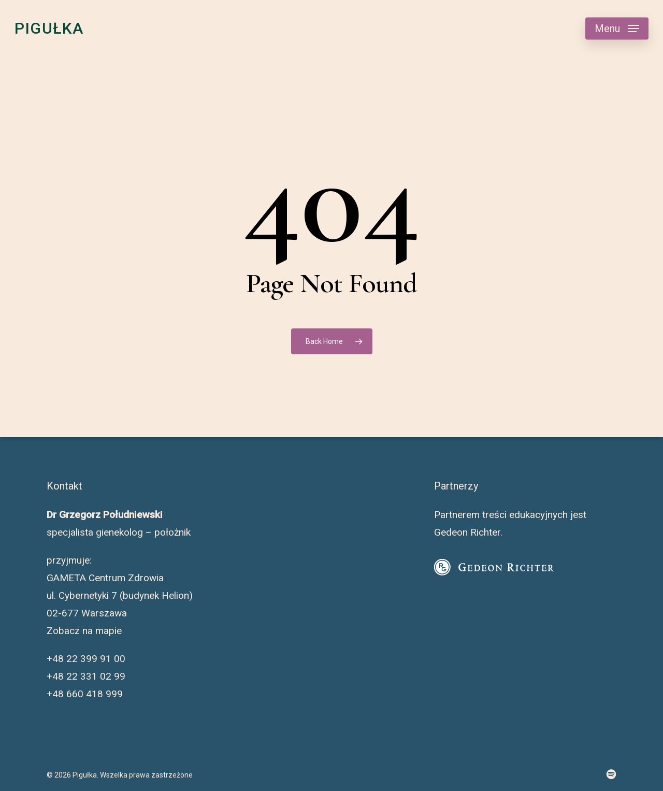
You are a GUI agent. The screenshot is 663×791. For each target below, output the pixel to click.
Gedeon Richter (467, 532)
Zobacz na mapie (84, 631)
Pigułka (49, 28)
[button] (616, 28)
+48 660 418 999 (85, 694)
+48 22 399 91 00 (86, 659)
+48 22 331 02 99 (86, 676)
